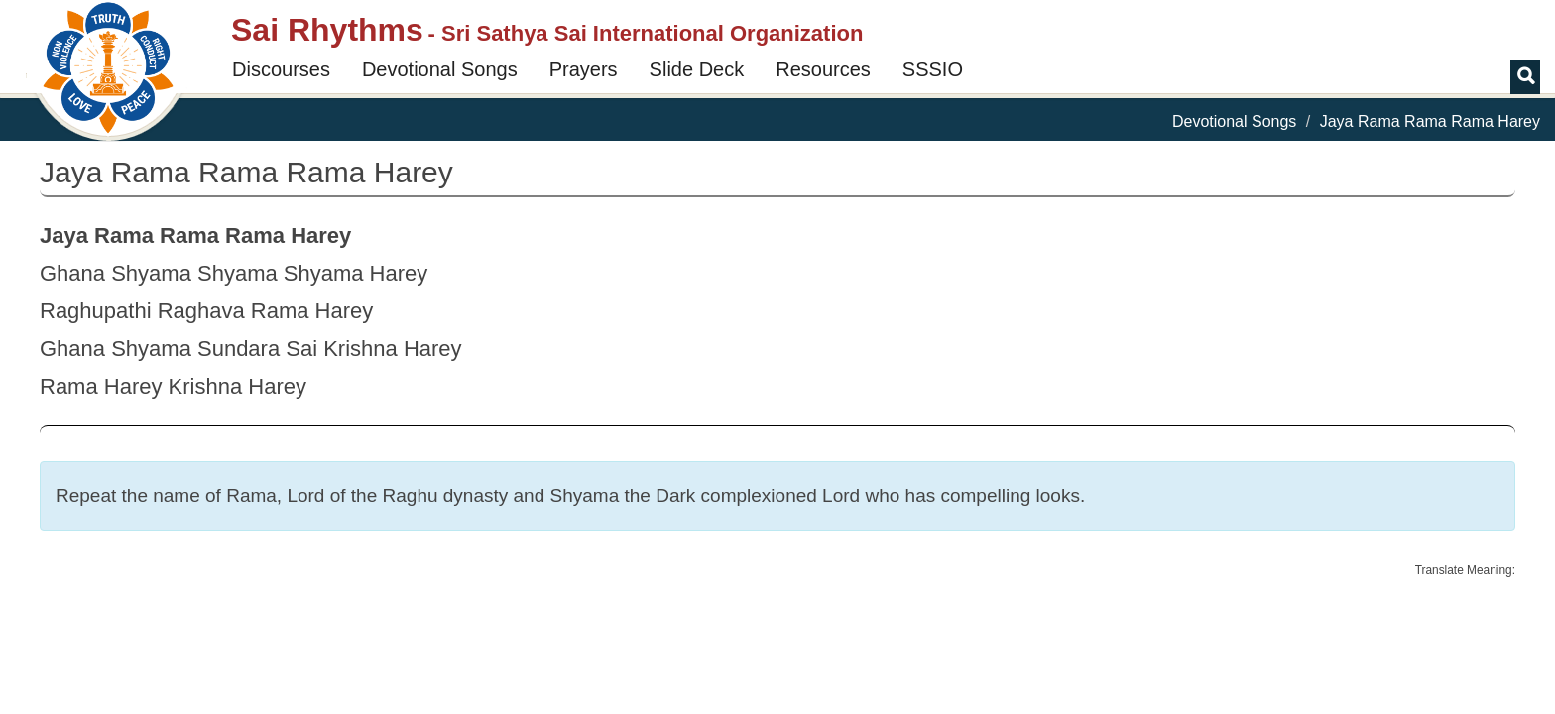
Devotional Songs (440, 69)
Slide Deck (697, 69)
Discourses (281, 69)
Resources (823, 69)
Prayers (583, 69)
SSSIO (932, 69)
